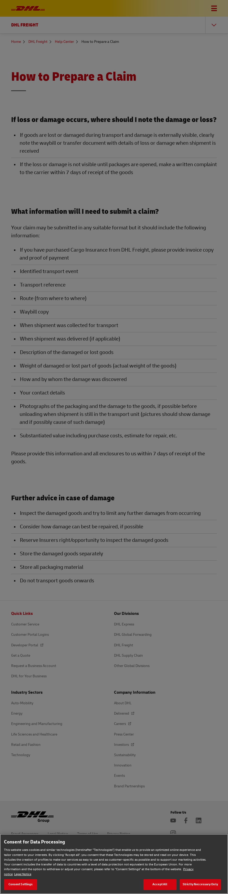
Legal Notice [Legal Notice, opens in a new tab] (22, 874)
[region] (114, 864)
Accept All (159, 884)
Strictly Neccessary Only (200, 884)
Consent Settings (20, 884)
